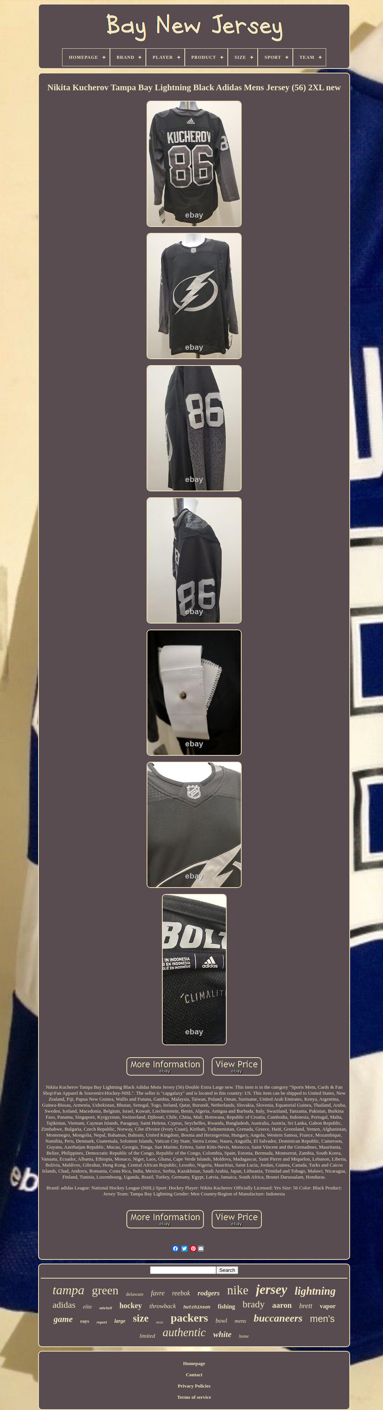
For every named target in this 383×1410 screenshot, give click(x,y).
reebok (181, 1293)
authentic (184, 1332)
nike (237, 1290)
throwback (162, 1306)
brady (254, 1304)
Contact (194, 1374)
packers (189, 1318)
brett (305, 1306)
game (63, 1319)
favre (158, 1293)
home (244, 1336)
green (105, 1290)
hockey (130, 1305)
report (101, 1322)
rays (84, 1321)
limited (147, 1336)
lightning (315, 1291)
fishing (226, 1306)
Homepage (194, 1363)
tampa (69, 1290)
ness (159, 1322)
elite (87, 1307)
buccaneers (278, 1318)
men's (322, 1318)
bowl (221, 1320)
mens (240, 1321)
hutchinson (196, 1307)
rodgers (208, 1293)
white (222, 1334)
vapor (328, 1306)
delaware (135, 1294)
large (120, 1321)
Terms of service (194, 1397)
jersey (271, 1289)
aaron (282, 1305)
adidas (63, 1305)
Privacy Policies (194, 1386)
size (140, 1318)
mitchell (105, 1308)
